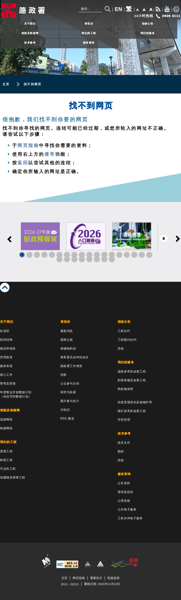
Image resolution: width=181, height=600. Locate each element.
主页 (6, 84)
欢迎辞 (4, 331)
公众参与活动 (69, 383)
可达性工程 (8, 468)
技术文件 (124, 442)
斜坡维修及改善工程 (132, 380)
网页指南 (28, 145)
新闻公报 (66, 340)
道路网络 (6, 419)
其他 (121, 348)
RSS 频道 (67, 418)
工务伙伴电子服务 (130, 518)
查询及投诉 (125, 492)
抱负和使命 (8, 348)
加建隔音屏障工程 (12, 477)
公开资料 (124, 483)
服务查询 (89, 42)
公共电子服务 (127, 509)
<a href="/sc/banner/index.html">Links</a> (90, 242)
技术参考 (30, 42)
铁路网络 (6, 428)
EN (118, 9)
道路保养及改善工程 (132, 371)
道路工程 (6, 451)
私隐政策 (113, 578)
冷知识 (65, 410)
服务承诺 (6, 366)
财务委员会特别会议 (74, 357)
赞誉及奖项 (8, 383)
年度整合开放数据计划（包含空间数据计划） (15, 394)
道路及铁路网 (30, 33)
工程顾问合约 (127, 340)
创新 (63, 374)
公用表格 (124, 500)
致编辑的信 (68, 348)
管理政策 (6, 357)
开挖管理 (124, 420)
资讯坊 (89, 23)
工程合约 (124, 331)
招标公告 (148, 23)
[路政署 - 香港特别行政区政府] (34, 10)
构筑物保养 (125, 389)
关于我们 (30, 23)
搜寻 (49, 154)
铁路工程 (6, 460)
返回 (22, 162)
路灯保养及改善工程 (132, 411)
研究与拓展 (68, 392)
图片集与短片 (69, 401)
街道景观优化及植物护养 (135, 402)
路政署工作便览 (71, 366)
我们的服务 (148, 33)
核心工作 (6, 374)
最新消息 (66, 331)
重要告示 (96, 578)
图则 (121, 451)
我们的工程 (89, 33)
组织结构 (6, 340)
